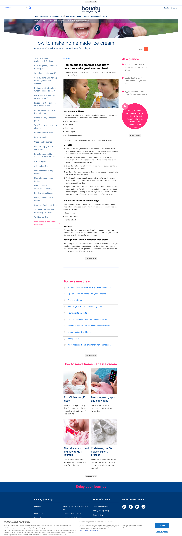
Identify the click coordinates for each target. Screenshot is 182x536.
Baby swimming (41, 137)
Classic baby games (43, 142)
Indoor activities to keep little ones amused (45, 104)
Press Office (39, 518)
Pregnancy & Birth (56, 16)
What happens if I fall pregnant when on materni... (89, 345)
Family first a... (74, 338)
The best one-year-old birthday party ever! (44, 211)
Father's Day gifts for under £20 (43, 147)
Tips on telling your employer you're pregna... (88, 294)
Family (104, 16)
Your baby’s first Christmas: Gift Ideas (43, 59)
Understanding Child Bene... (80, 332)
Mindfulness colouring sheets (44, 172)
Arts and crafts (40, 166)
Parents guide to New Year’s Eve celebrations (44, 155)
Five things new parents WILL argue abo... (86, 306)
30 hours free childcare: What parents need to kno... (90, 287)
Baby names (70, 16)
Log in (166, 8)
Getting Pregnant (41, 16)
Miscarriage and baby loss (72, 518)
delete (26, 7)
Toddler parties (41, 217)
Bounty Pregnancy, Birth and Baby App (75, 507)
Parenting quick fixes (43, 133)
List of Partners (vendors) (89, 533)
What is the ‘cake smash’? (45, 73)
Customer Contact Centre (71, 513)
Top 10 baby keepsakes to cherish (45, 126)
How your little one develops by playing (43, 186)
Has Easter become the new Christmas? (44, 96)
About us (37, 506)
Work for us (38, 513)
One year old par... (76, 300)
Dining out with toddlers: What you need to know (45, 89)
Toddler (86, 16)
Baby (79, 16)
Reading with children (43, 193)
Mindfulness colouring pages (44, 179)
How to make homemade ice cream (45, 223)
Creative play (40, 161)
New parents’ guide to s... (79, 313)
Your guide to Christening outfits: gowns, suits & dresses (45, 81)
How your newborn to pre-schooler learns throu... (89, 326)
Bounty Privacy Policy (101, 511)
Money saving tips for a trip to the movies (44, 111)
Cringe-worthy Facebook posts (45, 119)
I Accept (162, 527)
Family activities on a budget (43, 199)
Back (66, 58)
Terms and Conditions (101, 506)
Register (174, 8)
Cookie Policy (98, 515)
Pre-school (95, 16)
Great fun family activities (45, 205)
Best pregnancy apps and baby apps (45, 67)
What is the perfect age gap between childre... (88, 319)
